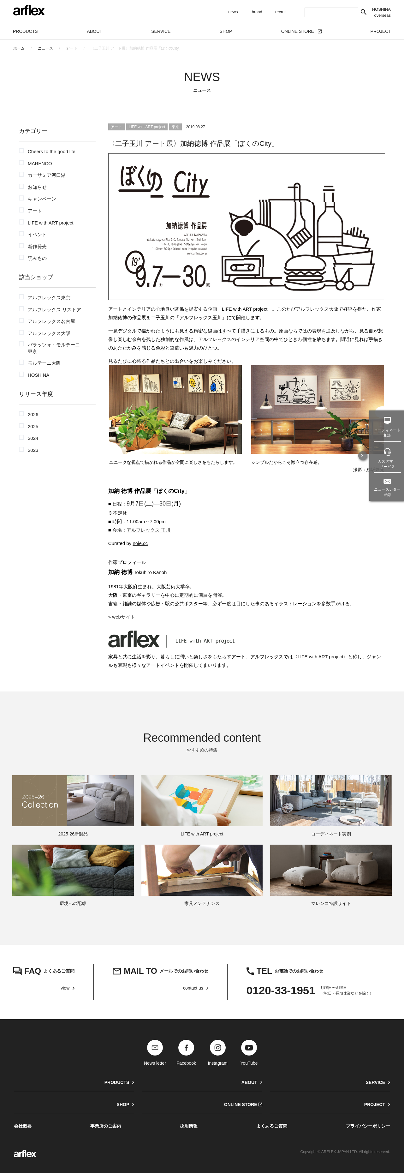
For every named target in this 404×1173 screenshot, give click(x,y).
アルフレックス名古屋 (51, 321)
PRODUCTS (116, 1082)
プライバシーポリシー (368, 1125)
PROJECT (374, 1104)
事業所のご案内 (105, 1125)
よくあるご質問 (271, 1125)
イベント (37, 234)
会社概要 (23, 1125)
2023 (33, 450)
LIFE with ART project (51, 222)
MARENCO (40, 163)
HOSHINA (38, 375)
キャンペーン (42, 198)
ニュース (45, 48)
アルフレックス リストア (54, 309)
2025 (33, 426)
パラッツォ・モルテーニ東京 (54, 348)
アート (71, 48)
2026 (33, 414)
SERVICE (375, 1082)
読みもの (37, 258)
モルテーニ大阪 (44, 363)
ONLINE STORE (240, 1104)
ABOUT (249, 1082)
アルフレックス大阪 (49, 333)
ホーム (19, 48)
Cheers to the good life (51, 151)
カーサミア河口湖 (47, 175)
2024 (33, 438)
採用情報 (189, 1125)
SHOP (123, 1104)
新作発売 (37, 246)
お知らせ (37, 187)
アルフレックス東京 (49, 297)
